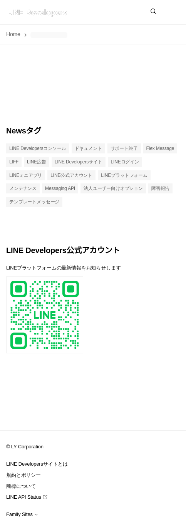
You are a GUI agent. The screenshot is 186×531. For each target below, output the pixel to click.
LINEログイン (125, 162)
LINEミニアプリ (25, 175)
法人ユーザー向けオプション (113, 188)
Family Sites (22, 514)
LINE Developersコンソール (37, 148)
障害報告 (160, 188)
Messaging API (60, 188)
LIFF (13, 162)
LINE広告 (36, 162)
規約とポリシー (23, 475)
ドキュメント (88, 148)
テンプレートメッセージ (34, 202)
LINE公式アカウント (71, 175)
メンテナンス (23, 188)
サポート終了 (124, 148)
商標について (21, 486)
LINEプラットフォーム (124, 175)
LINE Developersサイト (78, 162)
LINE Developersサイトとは (37, 464)
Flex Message (160, 148)
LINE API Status (26, 497)
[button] (172, 12)
